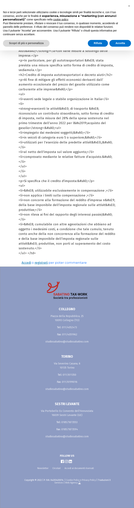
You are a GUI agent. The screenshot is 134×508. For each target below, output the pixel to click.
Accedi (26, 263)
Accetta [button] (120, 43)
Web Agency (71, 482)
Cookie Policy (73, 480)
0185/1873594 (69, 429)
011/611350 (69, 374)
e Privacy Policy (88, 480)
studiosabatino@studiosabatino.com (67, 341)
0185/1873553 (69, 422)
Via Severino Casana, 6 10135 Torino (67, 365)
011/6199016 (69, 382)
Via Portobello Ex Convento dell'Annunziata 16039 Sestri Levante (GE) (67, 413)
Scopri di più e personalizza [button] (26, 43)
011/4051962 (69, 334)
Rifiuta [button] (98, 43)
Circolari (56, 468)
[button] (129, 6)
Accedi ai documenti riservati (79, 468)
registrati (41, 263)
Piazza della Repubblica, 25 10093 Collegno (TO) (67, 318)
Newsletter (42, 468)
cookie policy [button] (60, 19)
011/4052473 (69, 327)
